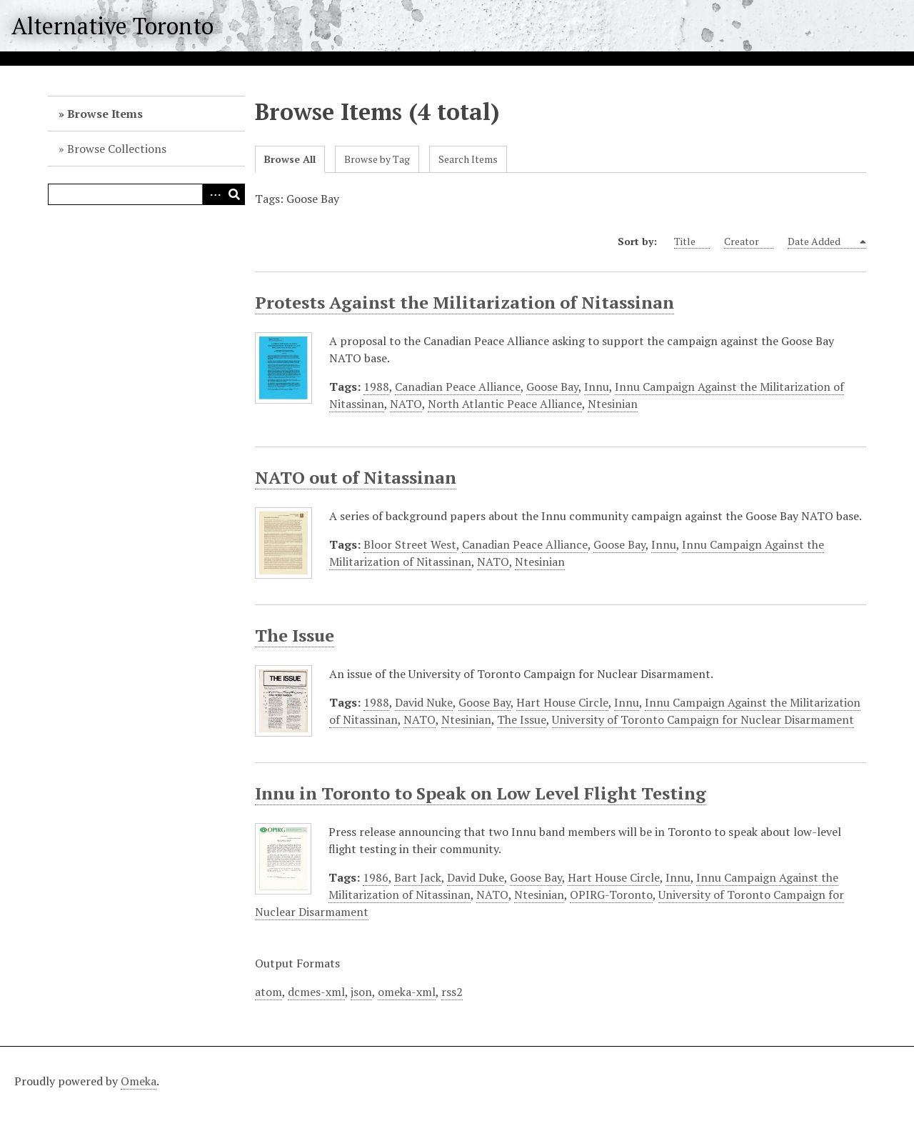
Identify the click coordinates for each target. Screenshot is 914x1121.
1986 (375, 877)
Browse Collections (116, 148)
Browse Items (105, 113)
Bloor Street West (409, 544)
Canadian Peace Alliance (458, 386)
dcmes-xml (316, 992)
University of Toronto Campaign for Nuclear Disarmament (703, 719)
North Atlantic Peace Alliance (505, 404)
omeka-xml (407, 992)
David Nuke (424, 702)
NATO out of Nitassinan (355, 477)
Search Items (468, 159)
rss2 (452, 992)
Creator (748, 241)
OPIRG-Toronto (611, 894)
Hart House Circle (562, 702)
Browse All (290, 159)
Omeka (138, 1081)
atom (268, 992)
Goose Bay (552, 386)
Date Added (822, 241)
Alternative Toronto (112, 26)
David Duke (475, 877)
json (361, 992)
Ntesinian (613, 404)
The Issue (294, 635)
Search (234, 194)
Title (692, 241)
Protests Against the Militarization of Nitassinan (464, 302)
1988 (376, 386)
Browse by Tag (377, 159)
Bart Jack (417, 877)
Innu (596, 386)
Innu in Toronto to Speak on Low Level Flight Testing (480, 793)
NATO (406, 404)
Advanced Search (213, 194)
